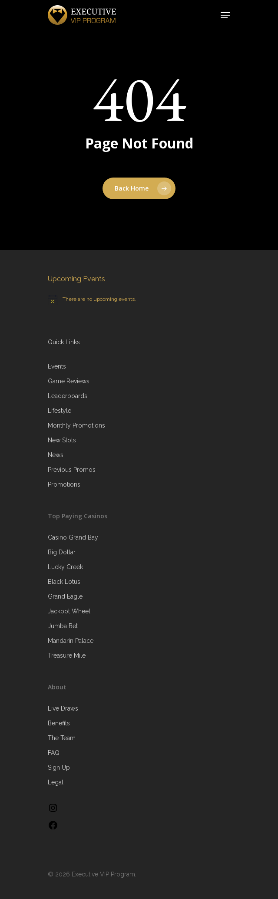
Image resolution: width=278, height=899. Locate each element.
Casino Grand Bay (73, 537)
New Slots (62, 440)
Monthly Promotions (76, 425)
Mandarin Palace (70, 640)
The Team (62, 737)
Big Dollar (62, 552)
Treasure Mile (67, 655)
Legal (55, 782)
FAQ (54, 752)
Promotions (64, 484)
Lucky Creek (65, 566)
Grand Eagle (65, 596)
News (55, 454)
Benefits (59, 723)
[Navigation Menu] (225, 15)
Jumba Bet (63, 625)
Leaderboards (67, 395)
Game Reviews (68, 381)
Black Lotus (64, 581)
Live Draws (63, 708)
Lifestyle (59, 410)
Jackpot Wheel (69, 611)
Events (57, 366)
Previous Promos (72, 469)
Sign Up (59, 767)
